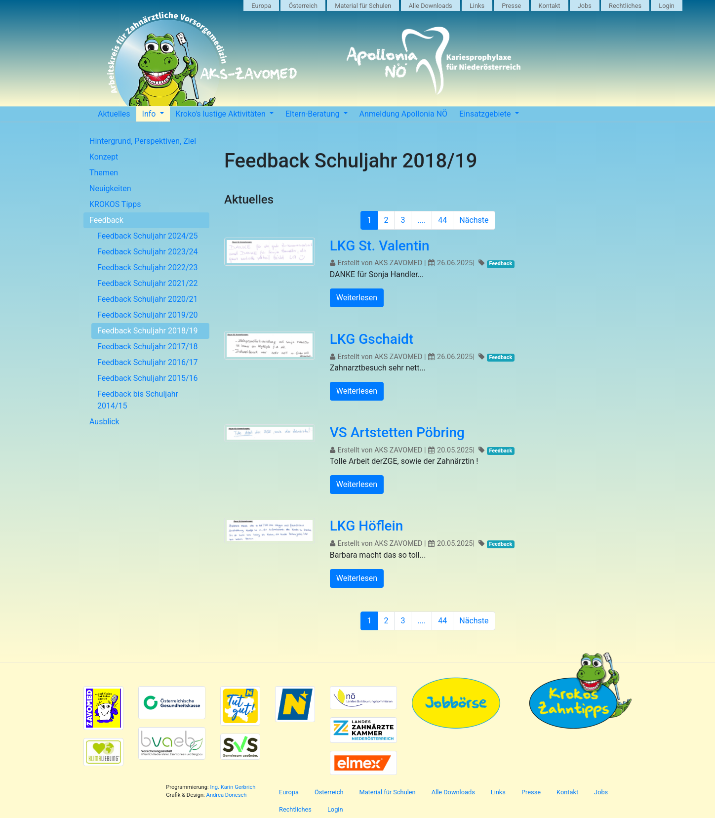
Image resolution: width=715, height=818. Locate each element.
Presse (511, 5)
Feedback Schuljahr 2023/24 (147, 251)
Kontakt (549, 5)
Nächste (473, 220)
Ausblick (104, 421)
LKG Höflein (366, 526)
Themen (103, 172)
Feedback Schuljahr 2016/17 (147, 362)
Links (477, 5)
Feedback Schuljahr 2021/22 (147, 283)
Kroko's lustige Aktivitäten (222, 114)
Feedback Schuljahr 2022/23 (147, 267)
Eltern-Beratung (313, 114)
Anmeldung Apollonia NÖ (403, 114)
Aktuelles (114, 114)
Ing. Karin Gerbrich (232, 787)
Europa (261, 5)
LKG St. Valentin (380, 246)
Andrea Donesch (226, 795)
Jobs (585, 5)
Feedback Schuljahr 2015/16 (147, 378)
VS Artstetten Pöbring (397, 432)
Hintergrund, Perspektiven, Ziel (142, 141)
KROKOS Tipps (115, 204)
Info (150, 114)
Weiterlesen (356, 297)
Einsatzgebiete (486, 114)
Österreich (303, 5)
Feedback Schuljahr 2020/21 (147, 299)
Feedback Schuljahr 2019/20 (147, 315)
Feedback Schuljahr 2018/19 (147, 330)
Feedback (106, 220)
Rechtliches (625, 5)
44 (442, 220)
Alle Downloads (430, 5)
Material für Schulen (363, 5)
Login (667, 5)
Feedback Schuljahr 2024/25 (147, 236)
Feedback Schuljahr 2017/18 (147, 346)
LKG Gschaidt (371, 339)
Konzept (103, 157)
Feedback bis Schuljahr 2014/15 (137, 399)
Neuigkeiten (110, 188)
